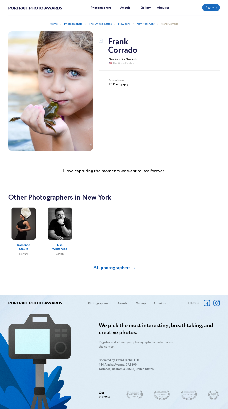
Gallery (146, 8)
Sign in (210, 8)
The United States (100, 24)
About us (163, 8)
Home (54, 24)
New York (124, 24)
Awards (125, 8)
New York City (145, 24)
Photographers (101, 8)
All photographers (112, 267)
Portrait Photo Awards (35, 8)
